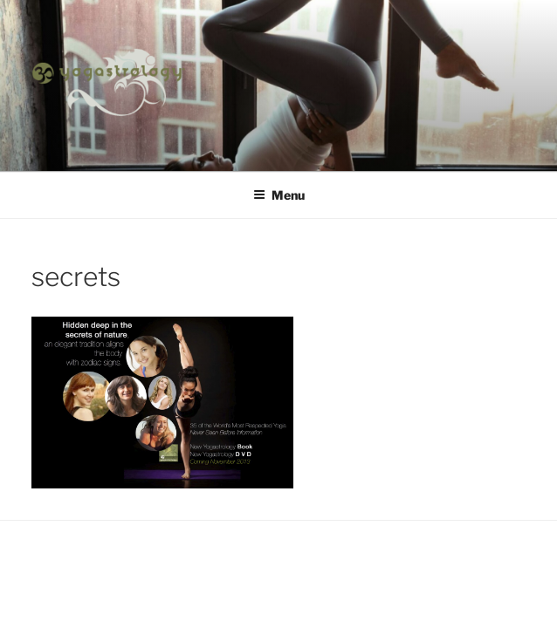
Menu (279, 195)
